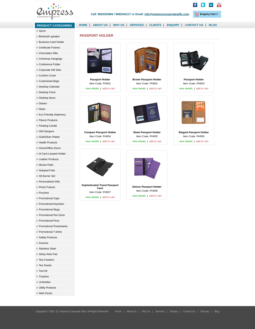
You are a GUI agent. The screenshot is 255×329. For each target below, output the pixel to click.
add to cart (108, 88)
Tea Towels (45, 265)
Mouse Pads (46, 164)
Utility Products (47, 287)
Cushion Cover (47, 75)
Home (83, 25)
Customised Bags (49, 81)
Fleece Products (48, 120)
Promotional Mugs (49, 209)
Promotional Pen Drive (52, 215)
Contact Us (194, 25)
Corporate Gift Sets (50, 69)
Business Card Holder (51, 41)
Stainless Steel (47, 248)
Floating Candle (48, 125)
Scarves (43, 242)
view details (92, 88)
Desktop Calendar (49, 86)
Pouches (44, 192)
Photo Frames (47, 187)
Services (137, 25)
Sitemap (204, 311)
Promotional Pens (49, 220)
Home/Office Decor (50, 148)
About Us (100, 25)
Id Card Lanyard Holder (52, 153)
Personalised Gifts (49, 181)
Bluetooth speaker (49, 36)
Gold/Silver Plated (49, 136)
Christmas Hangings (50, 58)
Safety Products (48, 237)
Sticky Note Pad (48, 254)
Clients (155, 25)
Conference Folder (49, 64)
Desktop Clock (47, 92)
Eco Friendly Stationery (52, 114)
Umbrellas (45, 282)
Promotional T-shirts (50, 231)
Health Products (48, 142)
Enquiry (173, 25)
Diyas (42, 108)
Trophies (44, 276)
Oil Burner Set (47, 175)
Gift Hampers (46, 131)
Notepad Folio (47, 170)
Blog (213, 25)
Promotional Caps (49, 198)
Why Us (118, 25)
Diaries (43, 103)
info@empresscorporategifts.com (166, 14)
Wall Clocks (45, 293)
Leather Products (49, 159)
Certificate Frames (49, 47)
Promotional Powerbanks (53, 226)
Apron (42, 30)
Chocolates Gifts (48, 53)
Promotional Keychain (51, 203)
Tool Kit (43, 270)
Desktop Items (47, 97)
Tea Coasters (46, 259)
